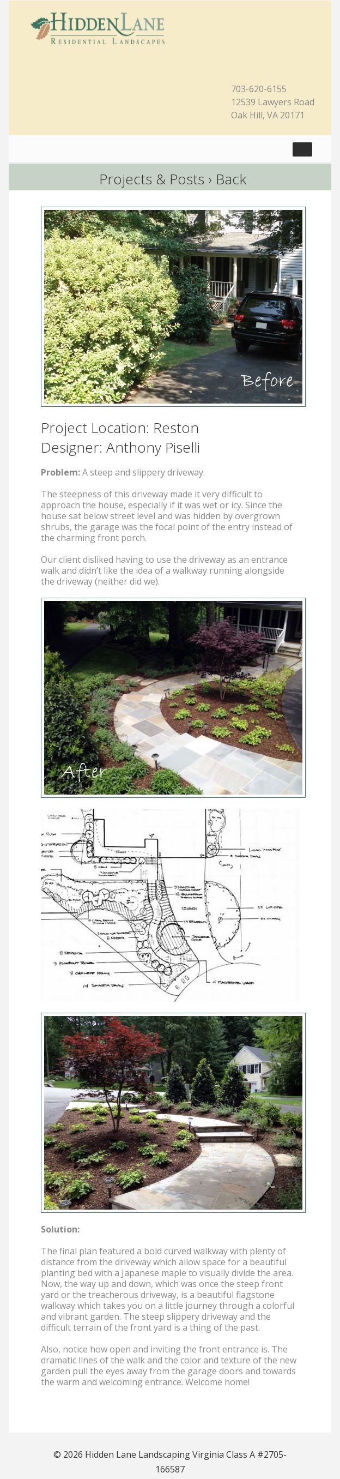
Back (231, 179)
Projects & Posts (151, 179)
